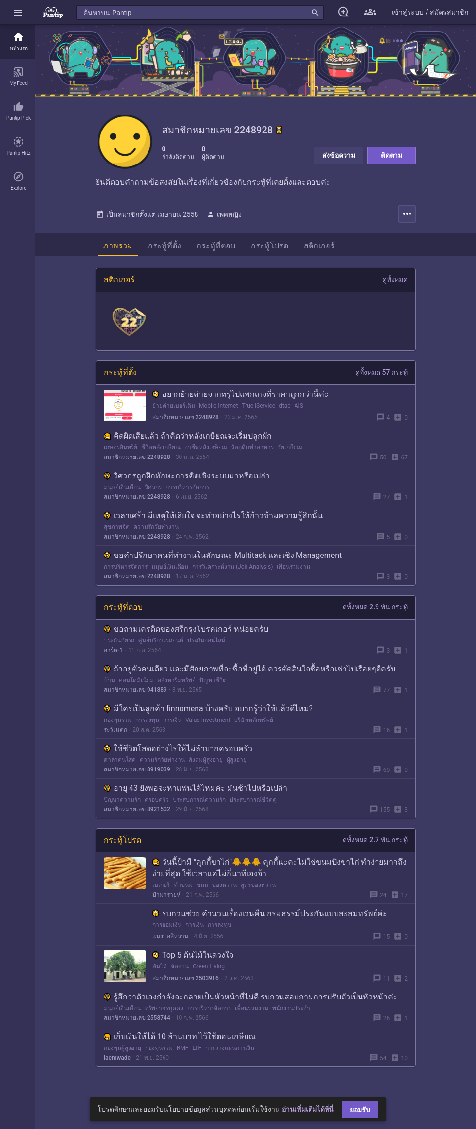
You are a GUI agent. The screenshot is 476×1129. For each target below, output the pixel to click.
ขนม (202, 888)
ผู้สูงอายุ (236, 763)
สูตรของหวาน (258, 888)
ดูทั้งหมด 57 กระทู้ (381, 376)
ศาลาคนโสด (120, 763)
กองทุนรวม (117, 723)
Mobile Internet (218, 409)
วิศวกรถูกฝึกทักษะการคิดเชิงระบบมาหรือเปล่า (187, 479)
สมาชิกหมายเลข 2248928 (185, 421)
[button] (17, 12)
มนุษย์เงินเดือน (122, 491)
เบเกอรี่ (161, 888)
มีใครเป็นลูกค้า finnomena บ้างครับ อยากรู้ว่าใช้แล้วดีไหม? (208, 712)
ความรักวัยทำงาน (156, 530)
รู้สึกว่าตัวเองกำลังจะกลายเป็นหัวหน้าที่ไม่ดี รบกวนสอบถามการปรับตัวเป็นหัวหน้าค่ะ (250, 1000)
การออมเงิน (166, 928)
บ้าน (109, 684)
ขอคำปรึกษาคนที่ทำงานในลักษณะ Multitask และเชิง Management (223, 559)
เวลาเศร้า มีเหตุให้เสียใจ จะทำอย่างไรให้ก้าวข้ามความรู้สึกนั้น (213, 519)
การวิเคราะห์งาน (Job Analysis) (232, 570)
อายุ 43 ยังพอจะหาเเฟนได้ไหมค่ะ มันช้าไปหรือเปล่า (195, 792)
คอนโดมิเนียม (136, 684)
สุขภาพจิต (117, 530)
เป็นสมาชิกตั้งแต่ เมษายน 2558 (147, 218)
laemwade (117, 1061)
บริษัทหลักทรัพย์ (253, 723)
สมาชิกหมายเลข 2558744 (137, 1021)
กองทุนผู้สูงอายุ (122, 1051)
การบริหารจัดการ (187, 491)
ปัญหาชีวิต (213, 684)
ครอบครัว (157, 803)
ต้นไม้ (159, 970)
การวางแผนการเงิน (229, 1051)
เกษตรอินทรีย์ (120, 451)
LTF (197, 1051)
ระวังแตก (115, 733)
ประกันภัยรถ (119, 644)
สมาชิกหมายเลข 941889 (135, 693)
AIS (299, 409)
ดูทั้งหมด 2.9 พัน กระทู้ (375, 610)
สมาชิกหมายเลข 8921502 (137, 813)
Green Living (209, 970)
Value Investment (207, 723)
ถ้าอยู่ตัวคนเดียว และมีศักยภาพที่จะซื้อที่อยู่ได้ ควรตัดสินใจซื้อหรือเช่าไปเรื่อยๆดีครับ (249, 672)
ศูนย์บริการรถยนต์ (160, 644)
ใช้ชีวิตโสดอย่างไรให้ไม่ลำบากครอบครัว (178, 752)
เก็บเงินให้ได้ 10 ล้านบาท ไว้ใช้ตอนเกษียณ (180, 1040)
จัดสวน (180, 970)
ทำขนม (183, 888)
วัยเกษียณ (290, 451)
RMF (183, 1051)
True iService (258, 409)
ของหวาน (224, 888)
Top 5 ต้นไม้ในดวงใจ (192, 959)
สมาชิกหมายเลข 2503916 (185, 982)
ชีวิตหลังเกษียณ (161, 451)
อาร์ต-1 (113, 654)
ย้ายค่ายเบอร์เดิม (173, 409)
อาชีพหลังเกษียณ (205, 451)
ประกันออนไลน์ (206, 644)
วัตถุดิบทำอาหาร (252, 451)
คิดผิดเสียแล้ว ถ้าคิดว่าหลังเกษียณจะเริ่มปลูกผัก (188, 439)
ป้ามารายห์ (166, 898)
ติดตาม (391, 155)
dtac (285, 409)
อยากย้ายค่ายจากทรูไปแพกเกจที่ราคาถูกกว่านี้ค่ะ (240, 398)
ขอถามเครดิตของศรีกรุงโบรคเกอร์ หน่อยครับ (186, 633)
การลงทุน (147, 723)
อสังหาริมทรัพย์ (177, 684)
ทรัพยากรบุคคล (164, 1012)
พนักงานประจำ (291, 1012)
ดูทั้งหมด (395, 283)
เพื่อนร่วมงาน (293, 570)
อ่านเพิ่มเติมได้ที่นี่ (308, 1109)
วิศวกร (153, 491)
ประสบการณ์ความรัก (199, 803)
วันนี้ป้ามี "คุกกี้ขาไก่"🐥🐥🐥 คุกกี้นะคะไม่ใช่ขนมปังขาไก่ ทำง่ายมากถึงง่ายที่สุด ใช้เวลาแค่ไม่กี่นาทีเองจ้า (279, 871)
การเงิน (172, 723)
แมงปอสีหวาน (170, 940)
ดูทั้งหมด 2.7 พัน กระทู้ (375, 843)
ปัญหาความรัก (122, 803)
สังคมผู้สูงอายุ (206, 763)
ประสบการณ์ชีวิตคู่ (253, 803)
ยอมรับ (360, 1109)
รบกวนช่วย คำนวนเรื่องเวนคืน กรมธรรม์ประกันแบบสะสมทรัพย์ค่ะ (269, 917)
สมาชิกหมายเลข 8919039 (137, 773)
